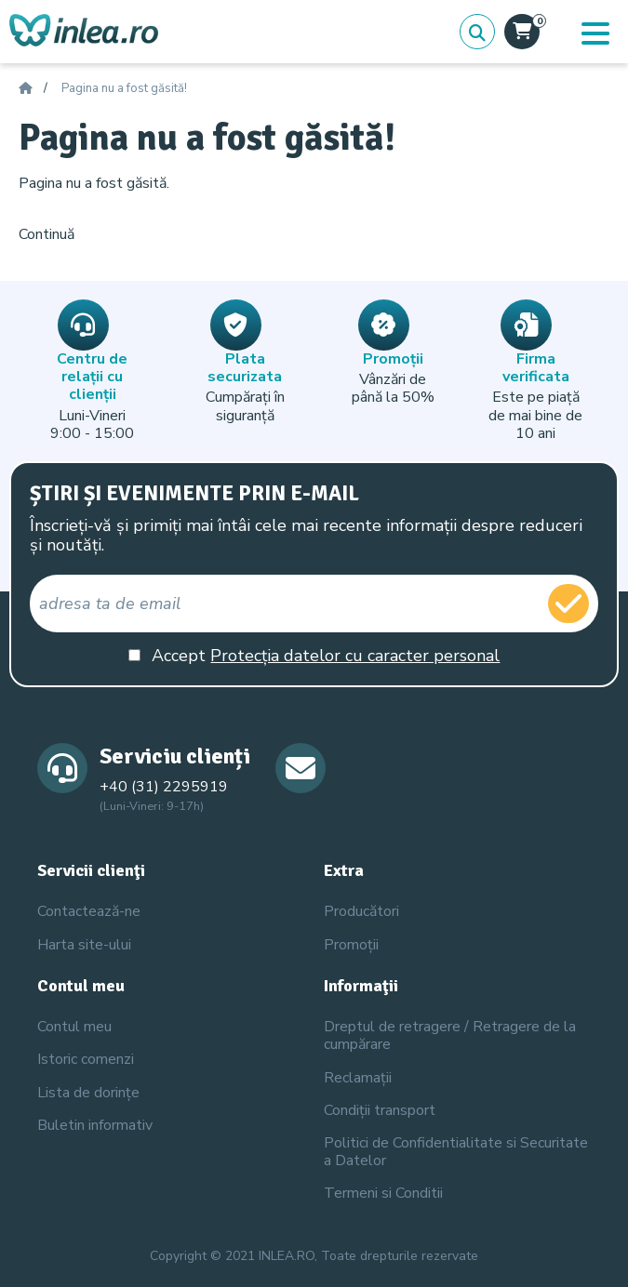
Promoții (351, 945)
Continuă (46, 234)
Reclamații (358, 1078)
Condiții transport (379, 1110)
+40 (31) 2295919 (164, 786)
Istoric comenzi (85, 1059)
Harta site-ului (84, 945)
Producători (361, 911)
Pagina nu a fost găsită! (124, 89)
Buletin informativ (95, 1125)
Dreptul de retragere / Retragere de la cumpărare (450, 1035)
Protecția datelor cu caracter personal (355, 655)
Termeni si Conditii (383, 1193)
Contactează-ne (88, 911)
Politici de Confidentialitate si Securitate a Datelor (456, 1152)
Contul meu (74, 1026)
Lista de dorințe (88, 1092)
